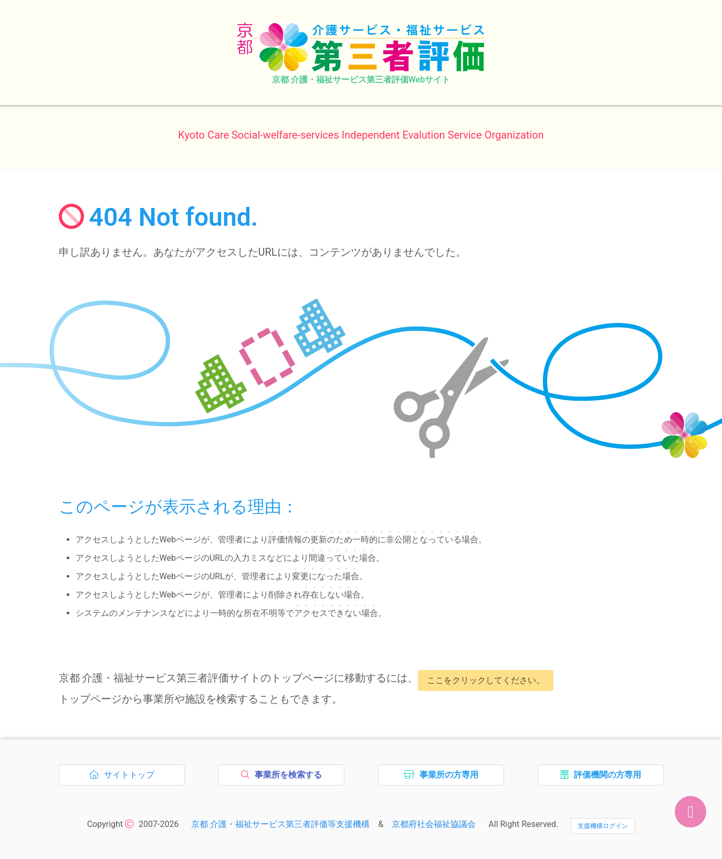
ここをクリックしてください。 (486, 680)
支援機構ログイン (603, 826)
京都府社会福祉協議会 (434, 824)
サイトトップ (124, 777)
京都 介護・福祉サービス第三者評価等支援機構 (280, 824)
